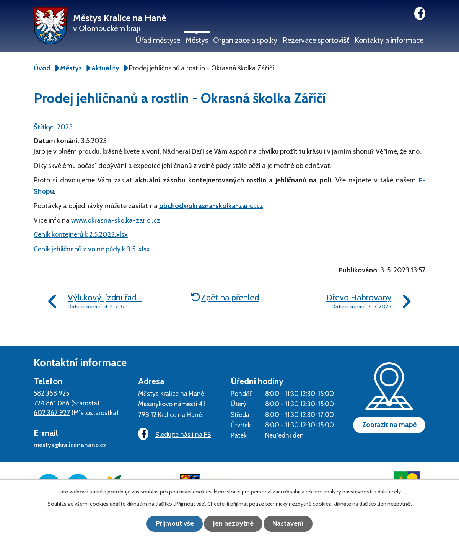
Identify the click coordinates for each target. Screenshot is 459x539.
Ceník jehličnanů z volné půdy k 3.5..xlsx (92, 249)
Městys (197, 40)
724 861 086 (52, 403)
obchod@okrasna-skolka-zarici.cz (211, 206)
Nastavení (290, 523)
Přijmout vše (172, 523)
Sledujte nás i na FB (173, 434)
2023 (65, 127)
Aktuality (105, 68)
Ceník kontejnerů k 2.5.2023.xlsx (81, 234)
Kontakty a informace (389, 40)
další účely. (390, 492)
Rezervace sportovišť (316, 40)
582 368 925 (51, 393)
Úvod (42, 68)
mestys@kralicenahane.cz (70, 445)
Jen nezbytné (233, 523)
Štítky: (44, 127)
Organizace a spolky (245, 40)
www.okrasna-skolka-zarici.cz (115, 220)
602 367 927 (52, 413)
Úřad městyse (158, 40)
